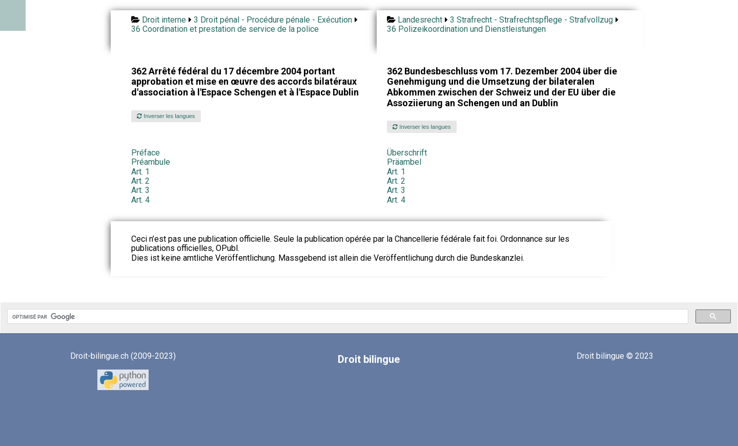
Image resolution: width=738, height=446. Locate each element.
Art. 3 (140, 190)
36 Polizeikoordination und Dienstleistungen (466, 29)
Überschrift (407, 153)
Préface (145, 153)
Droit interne (164, 20)
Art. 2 (140, 181)
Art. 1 (140, 172)
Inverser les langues (166, 116)
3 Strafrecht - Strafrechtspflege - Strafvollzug (531, 20)
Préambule (150, 162)
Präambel (404, 162)
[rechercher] (346, 316)
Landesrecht (420, 20)
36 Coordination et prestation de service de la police (225, 29)
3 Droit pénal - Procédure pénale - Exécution (273, 20)
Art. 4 (140, 200)
